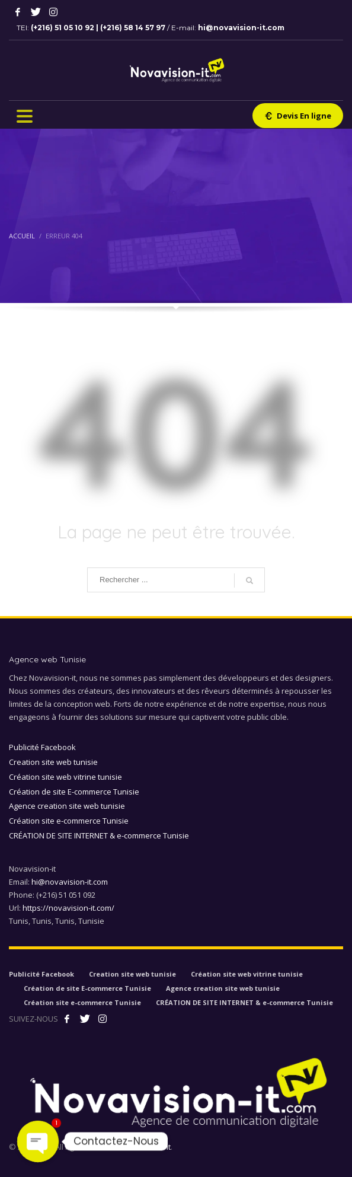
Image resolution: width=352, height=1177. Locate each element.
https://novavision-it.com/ (68, 907)
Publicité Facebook (42, 747)
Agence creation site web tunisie (67, 805)
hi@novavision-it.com (241, 27)
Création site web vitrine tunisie (65, 776)
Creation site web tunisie (53, 762)
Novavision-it (147, 1146)
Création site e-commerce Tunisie (69, 820)
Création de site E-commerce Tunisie (74, 791)
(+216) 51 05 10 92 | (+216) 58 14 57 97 (99, 27)
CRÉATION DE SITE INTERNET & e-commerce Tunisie (99, 835)
